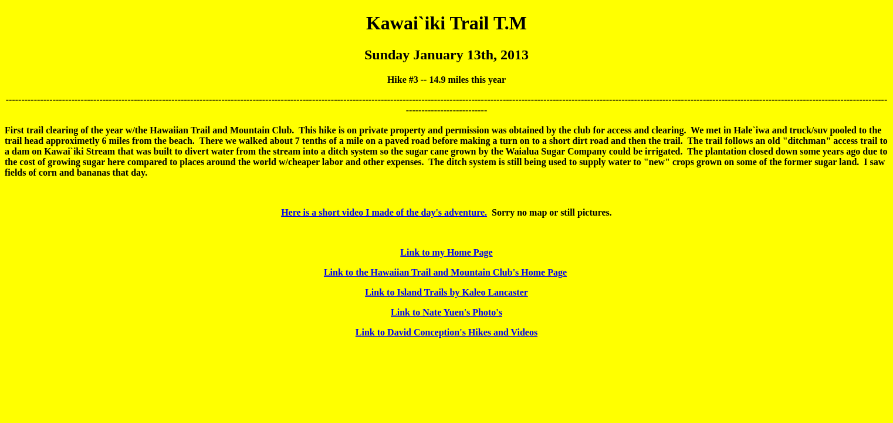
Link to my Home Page (446, 252)
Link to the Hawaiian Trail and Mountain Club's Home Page (445, 272)
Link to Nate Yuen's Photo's (446, 312)
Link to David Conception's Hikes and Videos (446, 332)
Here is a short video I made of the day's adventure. (384, 212)
